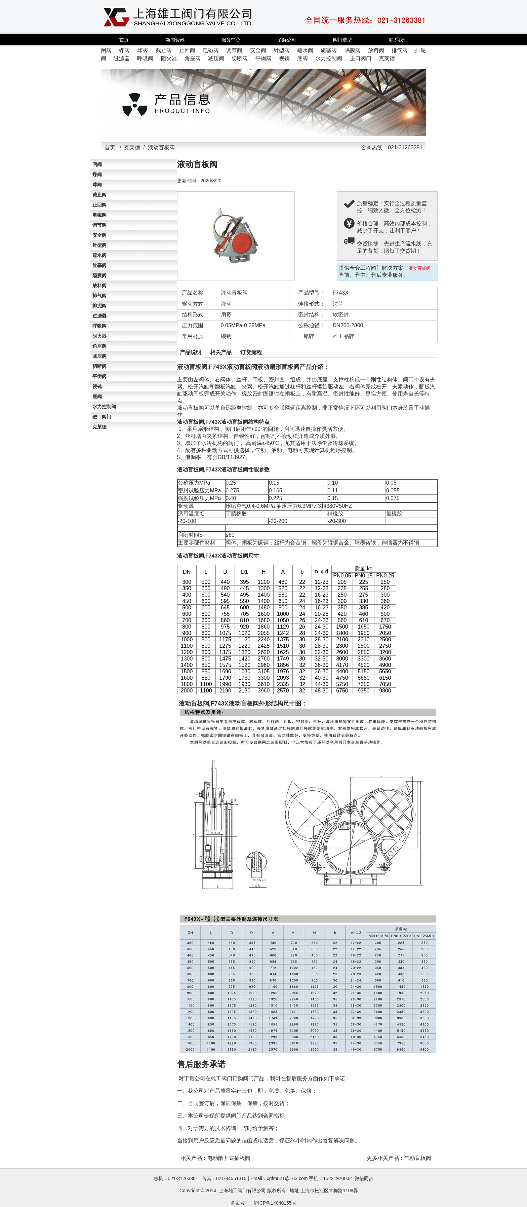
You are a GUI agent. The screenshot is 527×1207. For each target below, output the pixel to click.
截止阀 (99, 194)
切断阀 (99, 366)
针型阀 (99, 245)
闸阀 (97, 164)
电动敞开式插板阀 (228, 1158)
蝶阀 (97, 174)
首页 (124, 39)
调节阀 (99, 225)
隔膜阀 (99, 275)
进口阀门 (101, 416)
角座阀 (99, 346)
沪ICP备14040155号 (274, 1203)
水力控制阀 (104, 406)
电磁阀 (99, 215)
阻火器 (99, 336)
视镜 (97, 386)
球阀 (97, 184)
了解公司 (286, 39)
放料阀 (99, 285)
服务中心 (230, 39)
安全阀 (99, 235)
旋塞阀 (99, 265)
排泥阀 (99, 305)
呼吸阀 (99, 326)
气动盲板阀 (417, 1158)
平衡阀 (99, 376)
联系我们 (398, 39)
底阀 (97, 396)
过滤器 (99, 315)
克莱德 (132, 147)
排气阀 (99, 295)
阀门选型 (342, 39)
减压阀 (99, 356)
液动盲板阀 (234, 293)
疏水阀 (99, 255)
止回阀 (99, 205)
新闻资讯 (175, 39)
